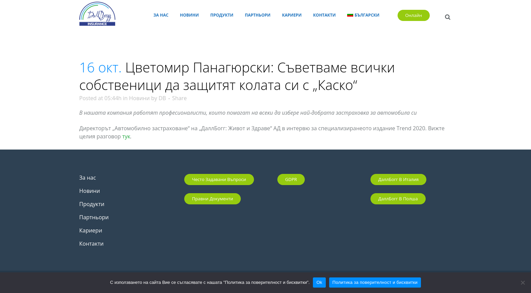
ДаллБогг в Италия (398, 179)
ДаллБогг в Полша (398, 199)
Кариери (90, 230)
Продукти (91, 204)
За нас (87, 177)
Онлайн (413, 15)
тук (126, 136)
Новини (139, 98)
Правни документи (212, 199)
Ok (319, 282)
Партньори (94, 217)
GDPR (291, 179)
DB (162, 98)
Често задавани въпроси (219, 179)
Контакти (91, 243)
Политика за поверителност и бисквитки (375, 282)
